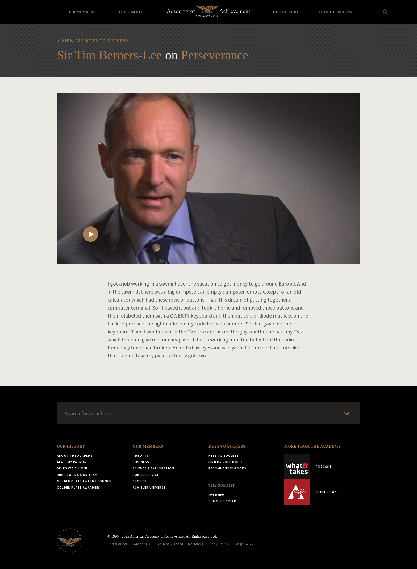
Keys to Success (335, 12)
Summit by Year (222, 501)
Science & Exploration (153, 468)
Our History (286, 12)
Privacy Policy (216, 544)
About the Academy (75, 455)
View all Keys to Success (94, 41)
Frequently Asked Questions (178, 544)
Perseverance (214, 55)
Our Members (81, 12)
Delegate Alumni (72, 468)
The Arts (141, 455)
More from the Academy (312, 446)
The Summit (131, 12)
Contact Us (141, 544)
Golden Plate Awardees (78, 487)
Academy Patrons (73, 462)
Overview (216, 495)
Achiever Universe (149, 487)
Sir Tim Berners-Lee (109, 55)
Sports (140, 481)
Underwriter (117, 544)
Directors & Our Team (77, 475)
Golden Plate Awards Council (84, 481)
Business (141, 462)
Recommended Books (227, 468)
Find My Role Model (226, 462)
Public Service (146, 475)
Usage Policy (243, 544)
